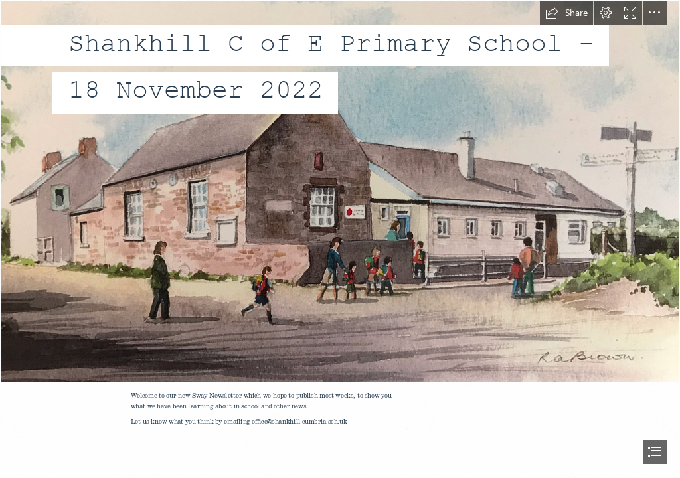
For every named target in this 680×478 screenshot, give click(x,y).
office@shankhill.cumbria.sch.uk (299, 421)
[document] (340, 239)
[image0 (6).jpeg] (340, 191)
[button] (566, 13)
